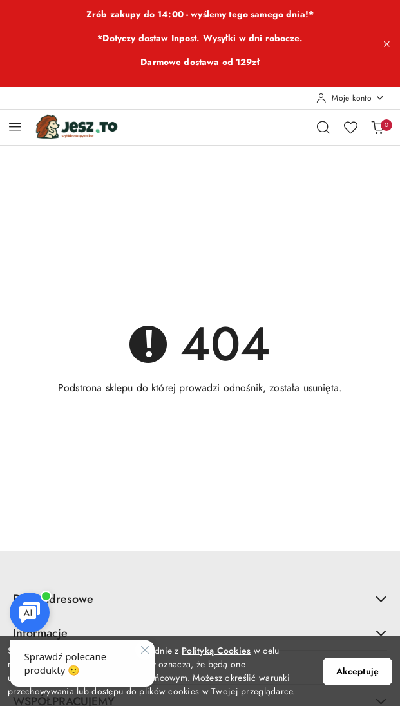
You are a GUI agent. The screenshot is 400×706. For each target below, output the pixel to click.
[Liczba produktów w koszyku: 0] (377, 127)
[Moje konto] (350, 98)
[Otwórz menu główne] (15, 126)
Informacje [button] (200, 633)
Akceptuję (357, 671)
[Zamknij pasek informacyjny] (386, 44)
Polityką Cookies (216, 651)
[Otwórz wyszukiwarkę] (323, 127)
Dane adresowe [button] (200, 599)
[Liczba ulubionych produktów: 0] (350, 127)
